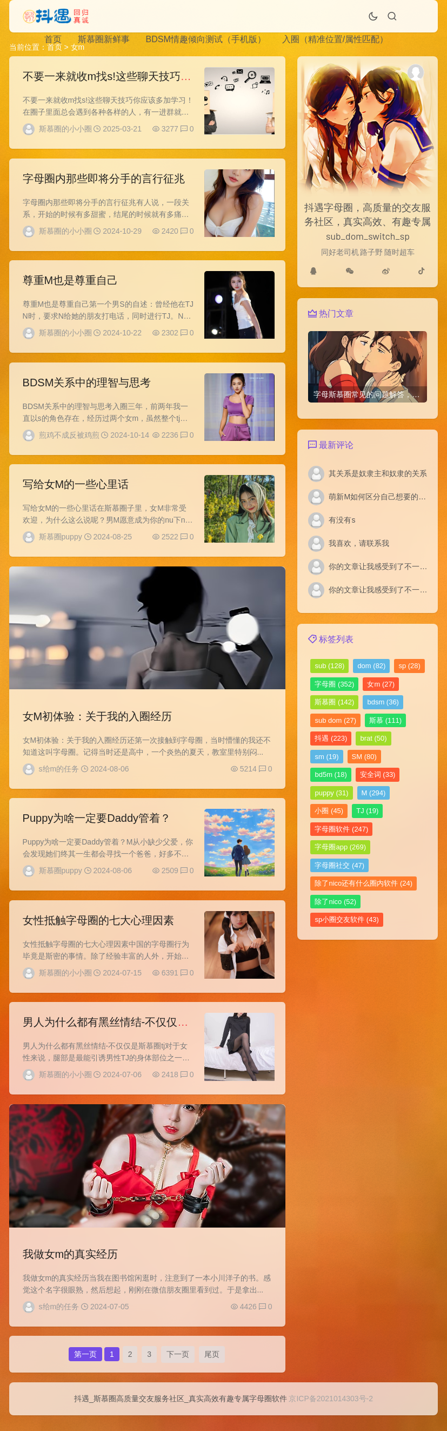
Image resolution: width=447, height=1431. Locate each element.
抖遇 (331, 738)
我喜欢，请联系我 (359, 543)
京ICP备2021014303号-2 (331, 1414)
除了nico (335, 902)
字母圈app (340, 847)
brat (373, 738)
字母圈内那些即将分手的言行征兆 (104, 180)
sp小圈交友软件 (346, 919)
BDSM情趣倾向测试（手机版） (206, 39)
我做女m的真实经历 (70, 1266)
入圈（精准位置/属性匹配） (335, 39)
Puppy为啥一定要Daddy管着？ (97, 826)
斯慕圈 (334, 702)
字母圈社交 (339, 865)
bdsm (383, 702)
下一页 (177, 1368)
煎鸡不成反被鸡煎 (69, 438)
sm (326, 757)
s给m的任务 (59, 775)
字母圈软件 (341, 829)
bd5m (330, 774)
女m (381, 684)
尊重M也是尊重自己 (70, 283)
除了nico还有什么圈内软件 (363, 883)
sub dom (335, 720)
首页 (53, 39)
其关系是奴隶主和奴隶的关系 (378, 473)
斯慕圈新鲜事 (104, 39)
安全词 (378, 774)
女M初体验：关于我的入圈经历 (97, 723)
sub (329, 666)
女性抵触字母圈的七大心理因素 (98, 929)
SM (364, 757)
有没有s (342, 520)
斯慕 (385, 720)
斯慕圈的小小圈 (65, 128)
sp (409, 666)
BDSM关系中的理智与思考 (87, 386)
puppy (331, 793)
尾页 (211, 1368)
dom (371, 666)
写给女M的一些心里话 (76, 490)
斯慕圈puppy (60, 542)
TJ (367, 811)
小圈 (329, 811)
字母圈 (334, 684)
